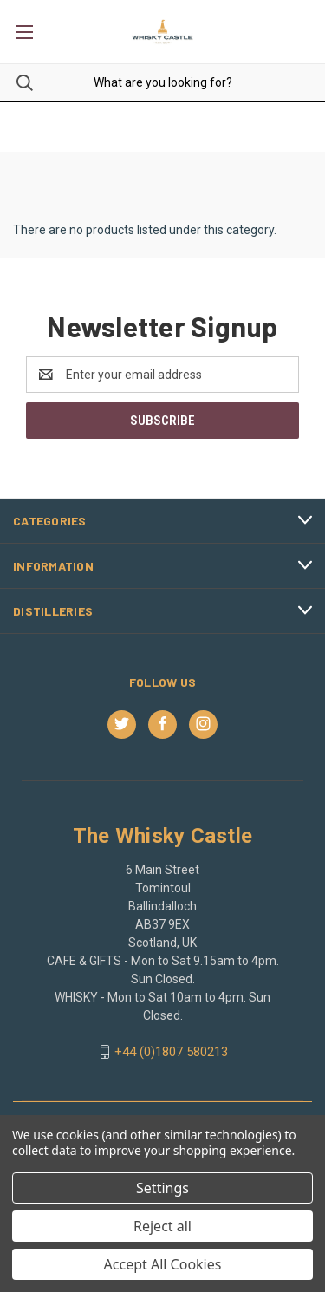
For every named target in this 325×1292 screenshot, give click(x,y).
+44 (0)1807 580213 (171, 1052)
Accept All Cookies (163, 1264)
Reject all (162, 1226)
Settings (162, 1187)
